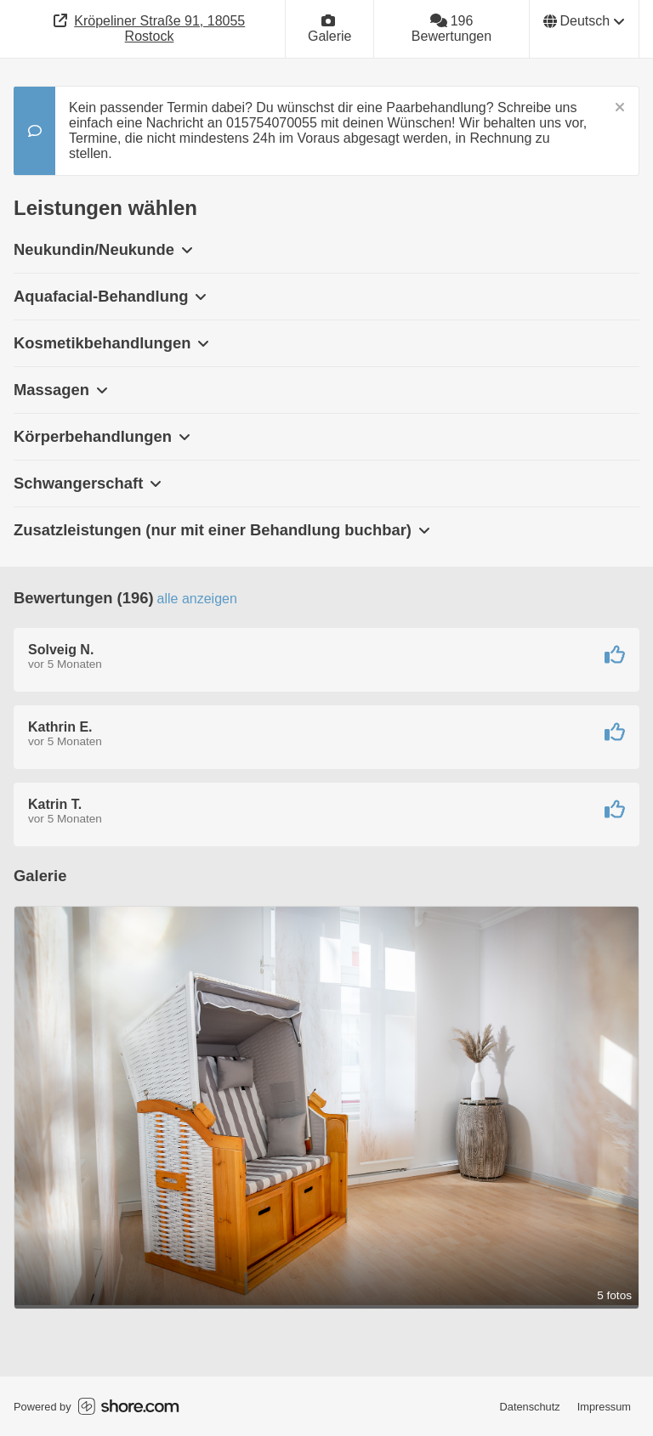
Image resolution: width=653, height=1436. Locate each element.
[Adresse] (150, 29)
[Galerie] (330, 29)
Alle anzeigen (197, 598)
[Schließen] (620, 108)
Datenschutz (530, 1406)
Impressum (604, 1406)
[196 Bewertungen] (451, 29)
